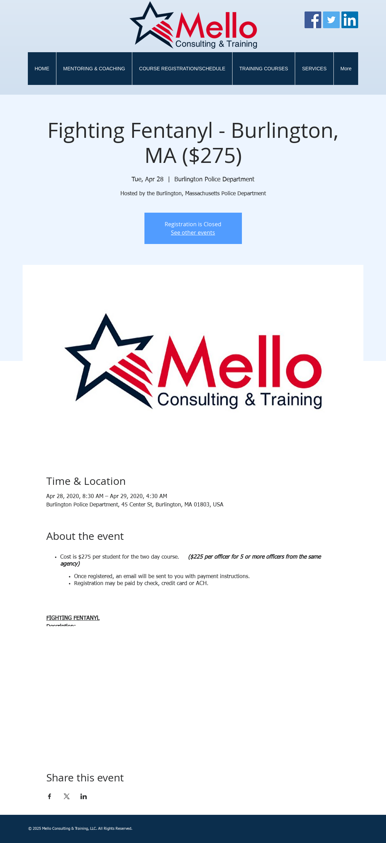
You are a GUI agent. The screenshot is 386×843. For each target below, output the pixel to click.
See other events (193, 232)
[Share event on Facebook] (49, 796)
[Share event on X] (66, 796)
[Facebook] (313, 19)
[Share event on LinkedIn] (83, 796)
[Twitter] (331, 19)
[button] (263, 68)
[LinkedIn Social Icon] (349, 19)
